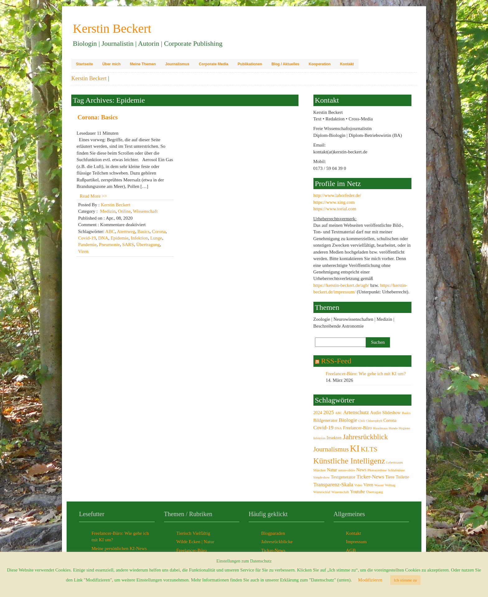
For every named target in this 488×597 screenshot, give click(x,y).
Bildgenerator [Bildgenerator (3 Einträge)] (325, 420)
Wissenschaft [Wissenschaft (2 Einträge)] (340, 492)
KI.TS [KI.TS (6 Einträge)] (369, 449)
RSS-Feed (336, 361)
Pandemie (87, 244)
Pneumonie (109, 244)
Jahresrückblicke (277, 541)
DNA (103, 238)
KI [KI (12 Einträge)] (354, 448)
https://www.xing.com (334, 202)
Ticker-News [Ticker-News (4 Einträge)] (370, 477)
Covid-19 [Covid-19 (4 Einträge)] (323, 428)
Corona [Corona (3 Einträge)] (389, 420)
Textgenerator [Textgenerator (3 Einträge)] (343, 476)
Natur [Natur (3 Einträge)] (332, 469)
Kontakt (347, 64)
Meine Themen (143, 64)
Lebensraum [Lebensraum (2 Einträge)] (394, 462)
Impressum (356, 541)
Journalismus (177, 64)
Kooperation (320, 64)
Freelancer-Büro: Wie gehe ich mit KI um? (366, 373)
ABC (110, 231)
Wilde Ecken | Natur (195, 541)
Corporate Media (213, 64)
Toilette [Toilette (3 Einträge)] (402, 476)
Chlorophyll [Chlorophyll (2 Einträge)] (374, 420)
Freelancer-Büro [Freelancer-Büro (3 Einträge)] (357, 427)
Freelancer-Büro (191, 550)
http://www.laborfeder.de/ (337, 195)
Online (124, 211)
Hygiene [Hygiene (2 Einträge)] (404, 428)
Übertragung (148, 244)
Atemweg (126, 231)
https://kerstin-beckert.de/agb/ (341, 285)
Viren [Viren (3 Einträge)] (368, 484)
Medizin (107, 211)
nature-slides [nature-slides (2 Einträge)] (346, 470)
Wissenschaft (145, 211)
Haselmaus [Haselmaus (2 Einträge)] (380, 428)
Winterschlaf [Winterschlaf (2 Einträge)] (322, 492)
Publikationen (249, 64)
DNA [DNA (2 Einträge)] (338, 428)
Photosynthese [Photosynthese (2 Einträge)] (377, 470)
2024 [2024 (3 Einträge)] (317, 412)
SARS (128, 244)
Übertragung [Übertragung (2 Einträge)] (374, 492)
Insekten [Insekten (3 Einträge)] (333, 437)
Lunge (156, 238)
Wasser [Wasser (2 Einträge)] (379, 485)
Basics (143, 231)
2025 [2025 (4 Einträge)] (328, 412)
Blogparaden (273, 533)
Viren (83, 251)
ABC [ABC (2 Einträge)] (338, 413)
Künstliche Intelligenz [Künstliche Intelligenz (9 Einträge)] (349, 460)
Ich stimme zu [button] (405, 580)
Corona (159, 231)
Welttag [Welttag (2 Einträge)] (390, 485)
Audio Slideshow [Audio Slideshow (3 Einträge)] (385, 412)
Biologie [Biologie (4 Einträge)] (348, 420)
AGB (351, 550)
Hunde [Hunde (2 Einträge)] (393, 428)
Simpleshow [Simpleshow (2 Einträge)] (321, 477)
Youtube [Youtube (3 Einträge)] (357, 491)
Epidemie (119, 238)
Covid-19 (87, 238)
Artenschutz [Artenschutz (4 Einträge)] (356, 412)
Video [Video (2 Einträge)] (358, 485)
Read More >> (93, 196)
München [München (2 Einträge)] (319, 470)
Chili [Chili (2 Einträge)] (361, 420)
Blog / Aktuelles (285, 64)
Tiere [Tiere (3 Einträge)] (390, 476)
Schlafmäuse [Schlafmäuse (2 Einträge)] (396, 470)
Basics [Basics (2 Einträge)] (406, 413)
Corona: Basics (97, 117)
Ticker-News (273, 550)
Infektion (139, 238)
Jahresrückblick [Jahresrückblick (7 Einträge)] (365, 437)
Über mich (111, 64)
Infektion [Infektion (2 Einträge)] (319, 438)
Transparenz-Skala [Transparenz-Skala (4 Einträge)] (333, 484)
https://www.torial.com (334, 208)
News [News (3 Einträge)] (361, 469)
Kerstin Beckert (88, 78)
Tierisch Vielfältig (193, 533)
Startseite (84, 64)
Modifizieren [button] (370, 579)
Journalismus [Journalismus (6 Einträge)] (331, 449)
